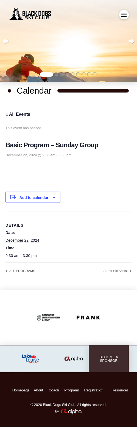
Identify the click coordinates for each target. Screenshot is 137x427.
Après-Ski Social (116, 271)
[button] (124, 14)
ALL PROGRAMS (22, 271)
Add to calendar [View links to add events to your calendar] (34, 197)
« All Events (17, 114)
